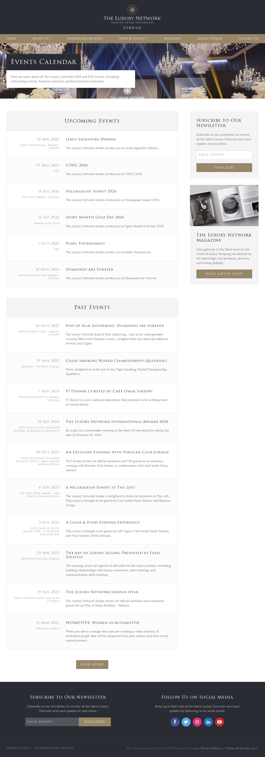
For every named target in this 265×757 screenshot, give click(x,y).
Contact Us (248, 38)
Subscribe (224, 167)
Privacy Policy (18, 748)
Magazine (172, 38)
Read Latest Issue (224, 274)
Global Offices (209, 38)
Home (11, 38)
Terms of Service (238, 748)
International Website (53, 748)
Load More (92, 664)
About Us (40, 38)
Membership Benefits (85, 38)
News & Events (132, 38)
